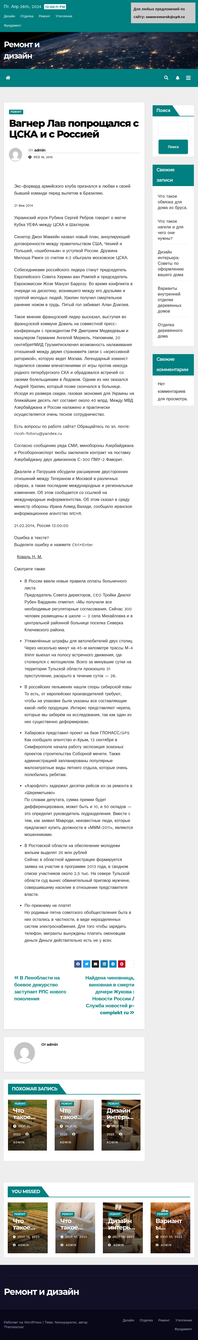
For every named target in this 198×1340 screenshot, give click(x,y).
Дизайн (9, 16)
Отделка (27, 16)
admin (39, 150)
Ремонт (44, 16)
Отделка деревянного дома (170, 330)
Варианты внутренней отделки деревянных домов (170, 300)
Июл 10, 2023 (29, 1237)
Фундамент (12, 25)
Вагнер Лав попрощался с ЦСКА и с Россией (73, 128)
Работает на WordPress (23, 1322)
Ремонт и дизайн (41, 1291)
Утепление (64, 16)
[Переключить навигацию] (188, 78)
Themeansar (14, 1327)
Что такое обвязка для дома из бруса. (172, 202)
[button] (166, 77)
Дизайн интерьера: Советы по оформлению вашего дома (171, 263)
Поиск (163, 110)
